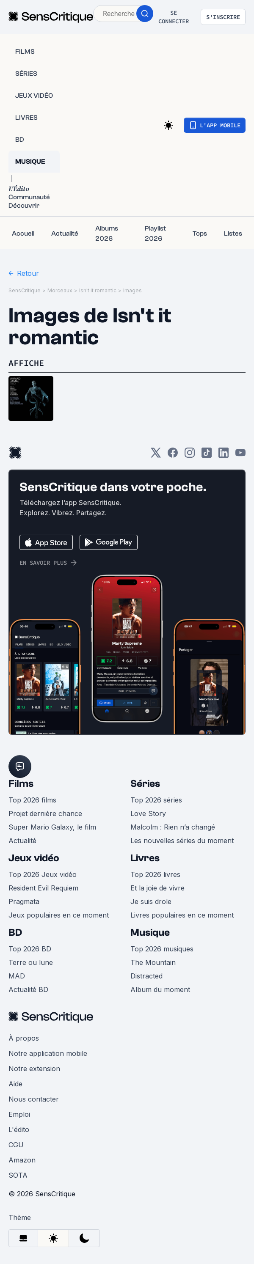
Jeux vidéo (33, 858)
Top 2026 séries (156, 800)
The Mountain (153, 962)
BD (15, 932)
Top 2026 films (32, 800)
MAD (16, 976)
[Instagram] (190, 455)
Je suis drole (150, 901)
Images (132, 290)
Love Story (148, 813)
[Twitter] (156, 455)
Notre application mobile (47, 1053)
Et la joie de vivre (157, 888)
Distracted (146, 976)
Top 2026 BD (29, 949)
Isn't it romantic (97, 290)
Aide (15, 1084)
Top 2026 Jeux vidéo (42, 874)
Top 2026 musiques (161, 949)
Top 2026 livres (155, 874)
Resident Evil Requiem (43, 888)
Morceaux (59, 290)
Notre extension (34, 1068)
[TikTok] (207, 455)
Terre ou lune (30, 962)
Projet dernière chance (45, 813)
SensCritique (24, 290)
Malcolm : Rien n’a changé (172, 827)
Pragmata (23, 901)
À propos (23, 1038)
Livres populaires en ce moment (182, 915)
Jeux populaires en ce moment (58, 915)
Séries (145, 783)
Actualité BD (28, 989)
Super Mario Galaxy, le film (52, 827)
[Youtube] (240, 455)
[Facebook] (173, 455)
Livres (145, 858)
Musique (150, 932)
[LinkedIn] (223, 455)
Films (20, 783)
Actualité (22, 840)
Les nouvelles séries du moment (182, 840)
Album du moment (160, 989)
